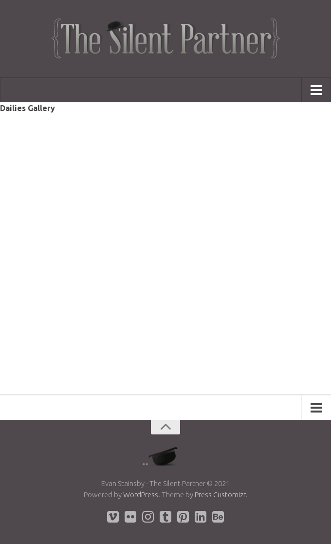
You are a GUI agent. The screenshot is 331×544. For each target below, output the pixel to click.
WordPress (140, 494)
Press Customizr (220, 494)
